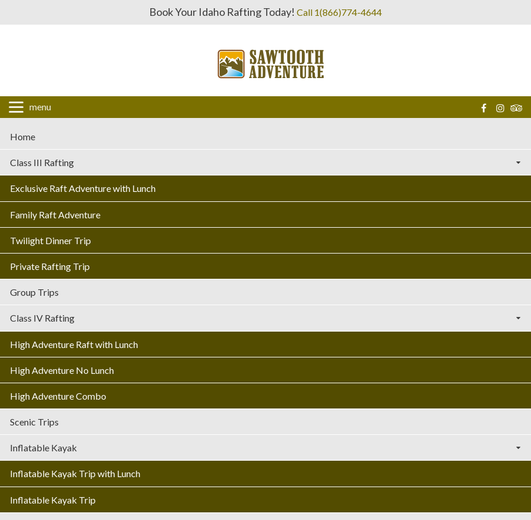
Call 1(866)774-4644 (339, 12)
